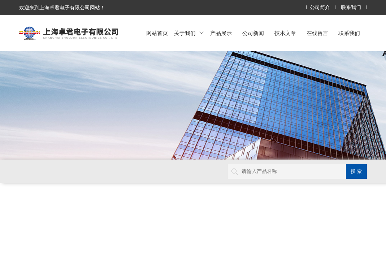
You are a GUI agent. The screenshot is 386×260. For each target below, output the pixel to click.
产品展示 (221, 33)
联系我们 (351, 7)
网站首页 (157, 33)
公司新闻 (253, 33)
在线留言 (317, 33)
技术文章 (285, 33)
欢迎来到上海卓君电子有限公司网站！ (62, 7)
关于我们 (189, 33)
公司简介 (320, 7)
